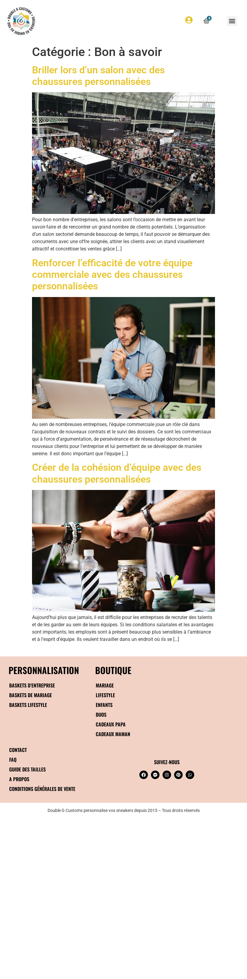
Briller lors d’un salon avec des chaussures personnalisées (98, 75)
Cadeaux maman (113, 734)
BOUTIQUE (113, 670)
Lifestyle (105, 695)
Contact (18, 749)
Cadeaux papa (111, 724)
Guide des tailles (27, 769)
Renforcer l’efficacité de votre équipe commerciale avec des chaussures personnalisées (112, 274)
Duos (101, 714)
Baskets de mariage (30, 695)
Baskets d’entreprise (32, 685)
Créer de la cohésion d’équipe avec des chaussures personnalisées (116, 473)
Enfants (104, 704)
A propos (19, 779)
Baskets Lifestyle (28, 704)
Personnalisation (44, 670)
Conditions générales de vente (42, 788)
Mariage (105, 685)
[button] (232, 21)
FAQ (12, 759)
